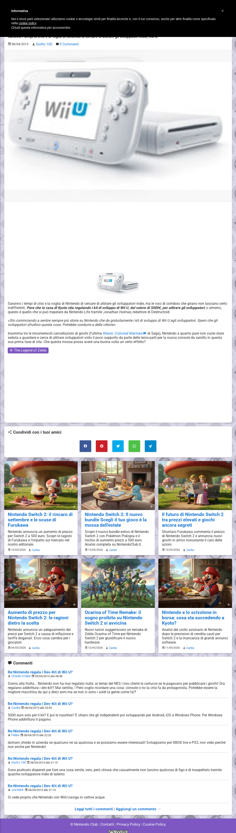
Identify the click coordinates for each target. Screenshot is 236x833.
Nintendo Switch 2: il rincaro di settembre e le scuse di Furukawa (40, 514)
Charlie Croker (20, 671)
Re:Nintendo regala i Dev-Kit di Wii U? (38, 668)
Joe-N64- (17, 783)
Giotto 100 (17, 756)
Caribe (35, 546)
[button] (222, 10)
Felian (15, 729)
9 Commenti (67, 44)
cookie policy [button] (27, 23)
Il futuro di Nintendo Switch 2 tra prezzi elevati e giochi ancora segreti (193, 517)
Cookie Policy (152, 817)
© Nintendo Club (86, 817)
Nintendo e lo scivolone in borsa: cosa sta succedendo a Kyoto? (193, 611)
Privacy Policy (128, 817)
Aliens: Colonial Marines (122, 332)
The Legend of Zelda (26, 349)
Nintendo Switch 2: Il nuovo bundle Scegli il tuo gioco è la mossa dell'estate (113, 517)
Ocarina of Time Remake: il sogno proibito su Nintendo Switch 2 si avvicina (117, 614)
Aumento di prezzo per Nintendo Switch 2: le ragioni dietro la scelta (41, 611)
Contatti (108, 817)
